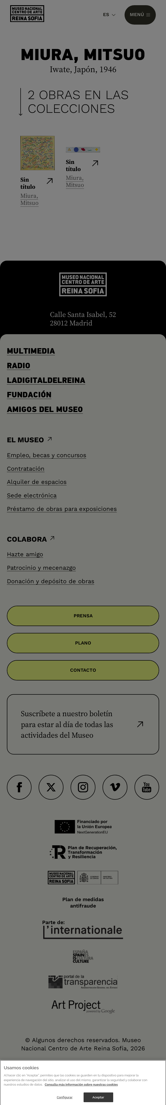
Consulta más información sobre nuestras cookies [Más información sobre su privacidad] (81, 1089)
